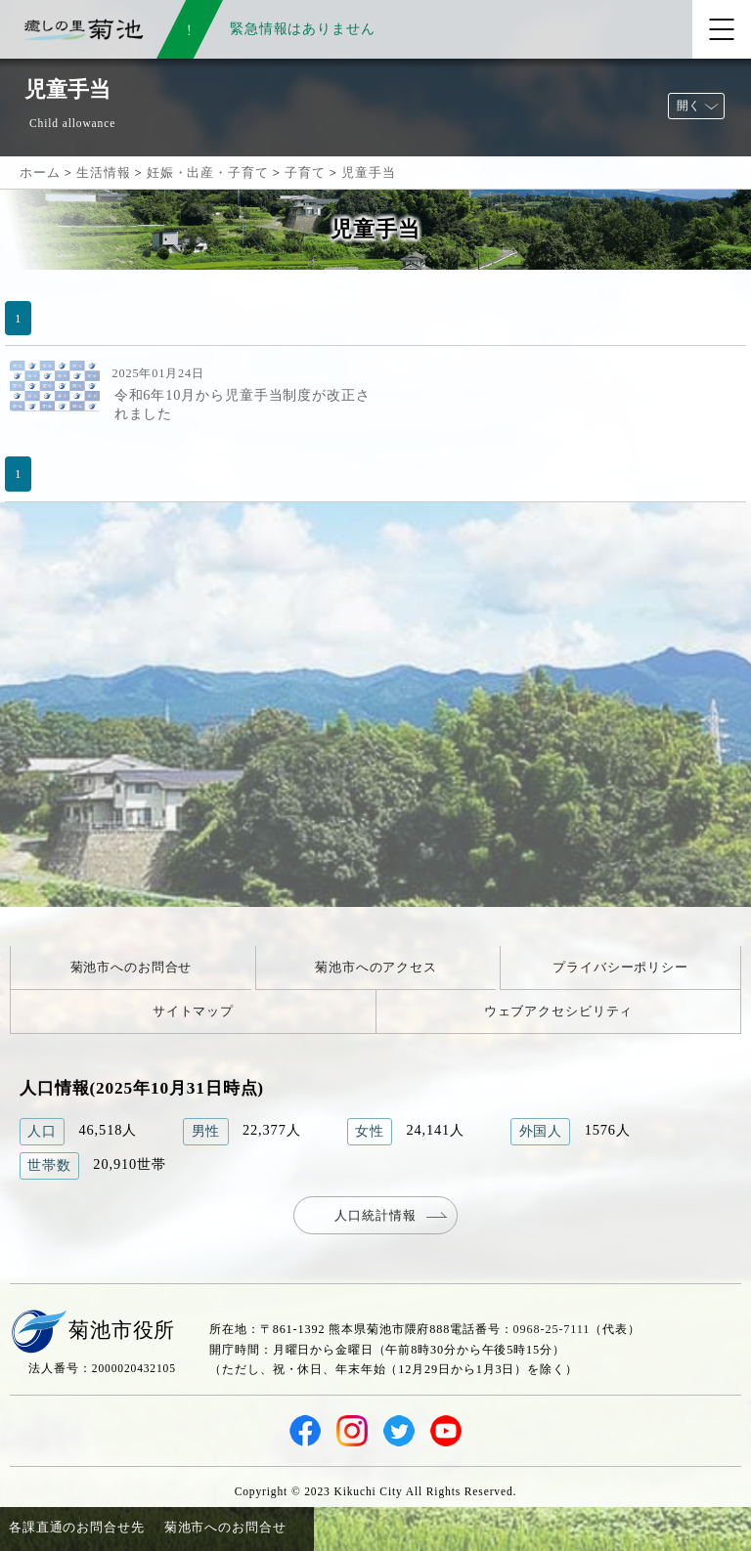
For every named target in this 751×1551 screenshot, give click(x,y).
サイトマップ (193, 1011)
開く (688, 105)
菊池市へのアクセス (376, 967)
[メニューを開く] (721, 29)
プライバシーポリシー (620, 967)
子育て (305, 172)
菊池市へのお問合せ (131, 967)
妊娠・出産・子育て (208, 172)
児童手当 (368, 172)
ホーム (40, 172)
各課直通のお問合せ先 (77, 1527)
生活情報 (103, 172)
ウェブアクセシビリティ (559, 1011)
